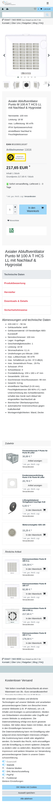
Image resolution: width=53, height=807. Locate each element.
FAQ (41, 23)
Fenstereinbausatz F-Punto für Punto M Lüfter (34, 452)
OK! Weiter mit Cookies (26, 787)
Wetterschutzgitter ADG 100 (33, 525)
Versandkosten (30, 196)
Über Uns (15, 23)
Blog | (35, 23)
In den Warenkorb (35, 209)
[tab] (26, 274)
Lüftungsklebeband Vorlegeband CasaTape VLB (33, 501)
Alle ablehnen (26, 799)
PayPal (10, 774)
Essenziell (11, 761)
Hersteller (9, 292)
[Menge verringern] (15, 212)
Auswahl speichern (26, 793)
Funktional (12, 778)
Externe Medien (14, 768)
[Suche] (47, 14)
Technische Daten (14, 274)
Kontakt (5, 23)
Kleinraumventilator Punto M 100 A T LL (34, 634)
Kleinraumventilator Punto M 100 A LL (34, 560)
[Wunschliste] (35, 9)
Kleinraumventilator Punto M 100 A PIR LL (34, 609)
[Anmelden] (3, 9)
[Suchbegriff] (23, 14)
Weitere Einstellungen (12, 781)
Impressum (7, 751)
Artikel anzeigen (35, 461)
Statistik (10, 765)
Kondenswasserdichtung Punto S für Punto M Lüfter (33, 476)
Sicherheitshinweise (15, 310)
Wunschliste (13, 221)
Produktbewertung (14, 283)
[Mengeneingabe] (9, 209)
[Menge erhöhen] (15, 207)
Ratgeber (26, 23)
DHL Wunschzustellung (18, 771)
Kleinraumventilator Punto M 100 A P (34, 585)
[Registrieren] (7, 9)
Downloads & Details (16, 301)
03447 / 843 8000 (12, 20)
